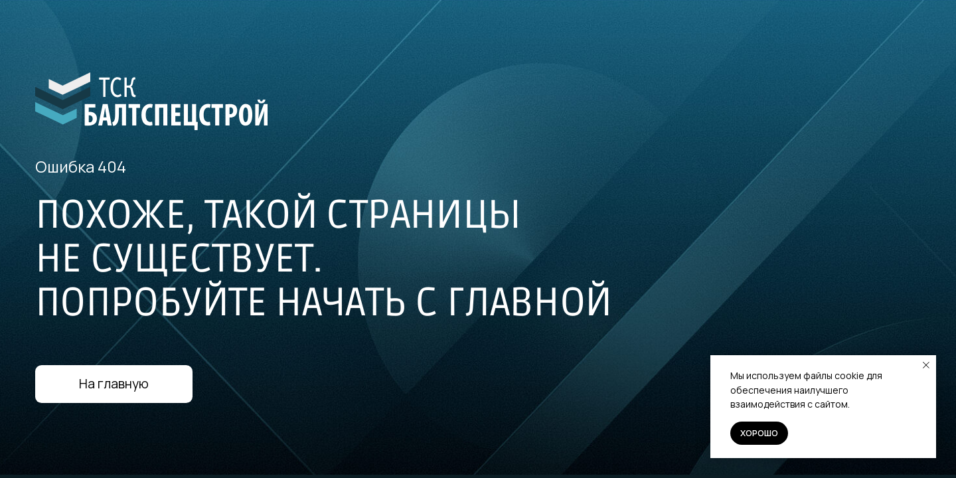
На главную (114, 383)
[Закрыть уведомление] (926, 365)
